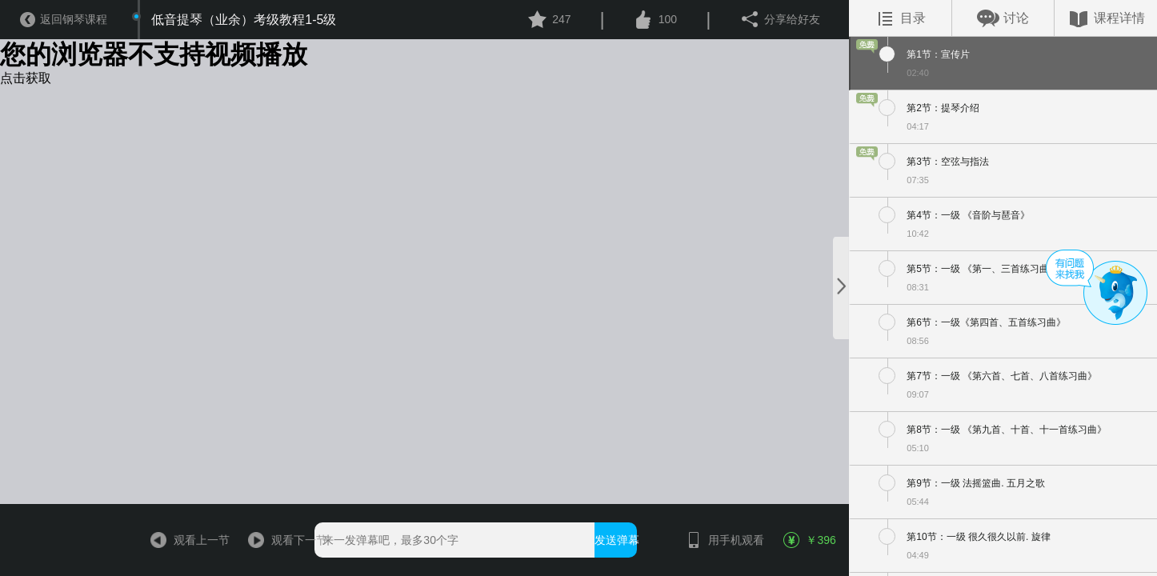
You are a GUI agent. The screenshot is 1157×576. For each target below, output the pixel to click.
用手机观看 (717, 540)
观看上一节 (183, 540)
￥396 (810, 540)
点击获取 (25, 78)
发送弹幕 (616, 540)
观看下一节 (280, 540)
